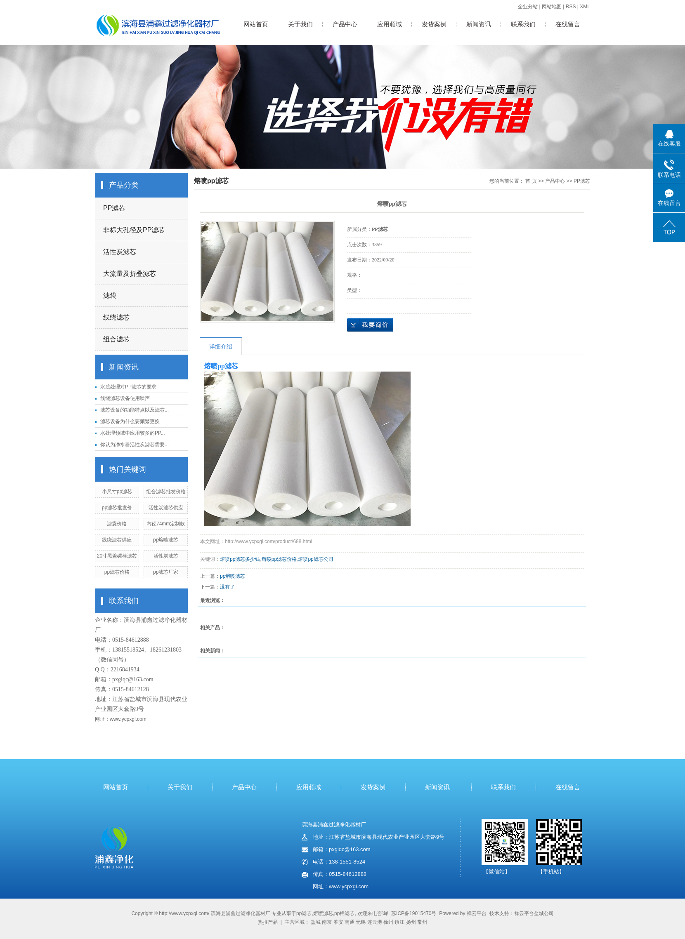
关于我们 (300, 24)
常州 (422, 922)
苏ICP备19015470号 (413, 913)
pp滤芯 (304, 913)
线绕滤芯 (116, 317)
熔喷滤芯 (323, 913)
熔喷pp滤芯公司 (315, 559)
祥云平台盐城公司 (534, 913)
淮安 (338, 922)
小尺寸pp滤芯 (117, 491)
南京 (327, 922)
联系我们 (523, 24)
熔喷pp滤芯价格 (279, 559)
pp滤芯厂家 (165, 572)
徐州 (388, 922)
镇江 (399, 922)
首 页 (530, 181)
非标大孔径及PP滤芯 (134, 229)
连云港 (374, 922)
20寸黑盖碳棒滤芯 (117, 556)
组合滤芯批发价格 (166, 491)
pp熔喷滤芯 (165, 540)
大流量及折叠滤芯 (129, 273)
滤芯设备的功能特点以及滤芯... (134, 410)
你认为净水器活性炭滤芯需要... (134, 444)
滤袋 (109, 295)
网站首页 (255, 24)
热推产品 (268, 922)
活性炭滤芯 (119, 251)
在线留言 (567, 24)
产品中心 (345, 24)
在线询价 (370, 325)
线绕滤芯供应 (117, 540)
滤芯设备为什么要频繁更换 (130, 421)
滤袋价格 (117, 524)
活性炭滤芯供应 (166, 508)
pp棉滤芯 (344, 913)
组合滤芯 (116, 339)
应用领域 (389, 24)
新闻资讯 (478, 24)
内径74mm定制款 (165, 524)
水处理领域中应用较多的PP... (132, 433)
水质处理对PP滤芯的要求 (128, 387)
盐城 (316, 922)
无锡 (361, 922)
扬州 (411, 922)
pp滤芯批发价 (117, 508)
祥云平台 (477, 913)
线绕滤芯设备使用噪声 (125, 398)
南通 (349, 922)
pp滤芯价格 (117, 572)
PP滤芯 (114, 208)
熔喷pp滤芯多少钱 (240, 559)
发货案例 (434, 24)
